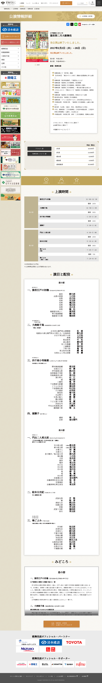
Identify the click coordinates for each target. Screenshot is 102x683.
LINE (75, 24)
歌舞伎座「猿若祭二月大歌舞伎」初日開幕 (68, 83)
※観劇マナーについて (60, 129)
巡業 (3, 63)
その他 (3, 67)
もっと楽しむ (35, 3)
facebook (67, 24)
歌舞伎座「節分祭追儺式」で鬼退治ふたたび (68, 80)
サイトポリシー (40, 676)
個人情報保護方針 (71, 676)
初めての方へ (44, 3)
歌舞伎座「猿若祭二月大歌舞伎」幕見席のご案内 (70, 85)
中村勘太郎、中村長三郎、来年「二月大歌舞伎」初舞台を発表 (74, 114)
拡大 (37, 65)
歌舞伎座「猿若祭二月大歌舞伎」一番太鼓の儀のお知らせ (73, 87)
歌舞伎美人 (7, 9)
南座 (3, 59)
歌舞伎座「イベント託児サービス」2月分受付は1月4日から (73, 100)
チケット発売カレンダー (12, 42)
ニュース (28, 3)
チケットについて (54, 3)
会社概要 (84, 676)
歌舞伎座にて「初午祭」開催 (64, 73)
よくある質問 (60, 676)
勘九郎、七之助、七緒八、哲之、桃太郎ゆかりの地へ (71, 107)
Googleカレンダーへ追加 (88, 24)
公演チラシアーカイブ (12, 36)
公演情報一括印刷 (87, 16)
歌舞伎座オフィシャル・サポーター (10, 73)
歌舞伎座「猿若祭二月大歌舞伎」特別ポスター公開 (71, 95)
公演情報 (22, 3)
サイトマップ (29, 676)
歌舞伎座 (22, 9)
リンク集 (50, 676)
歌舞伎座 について (38, 153)
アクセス (38, 148)
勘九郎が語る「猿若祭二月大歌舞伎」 (66, 97)
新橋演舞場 (5, 52)
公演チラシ (67, 3)
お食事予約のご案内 (59, 125)
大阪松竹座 (5, 56)
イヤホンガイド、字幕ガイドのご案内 (65, 123)
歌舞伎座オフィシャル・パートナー (10, 24)
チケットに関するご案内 (16, 676)
